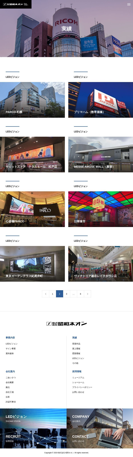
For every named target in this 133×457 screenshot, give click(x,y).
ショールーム (78, 382)
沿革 (8, 397)
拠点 (8, 387)
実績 (74, 337)
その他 (75, 363)
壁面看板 (76, 353)
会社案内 (10, 371)
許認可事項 (11, 402)
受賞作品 (76, 344)
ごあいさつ (11, 377)
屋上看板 (76, 348)
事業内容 (10, 337)
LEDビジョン (12, 78)
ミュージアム (78, 377)
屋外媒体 (10, 353)
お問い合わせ (78, 392)
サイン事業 (11, 348)
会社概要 (10, 382)
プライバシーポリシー (82, 387)
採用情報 (76, 371)
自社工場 (10, 392)
